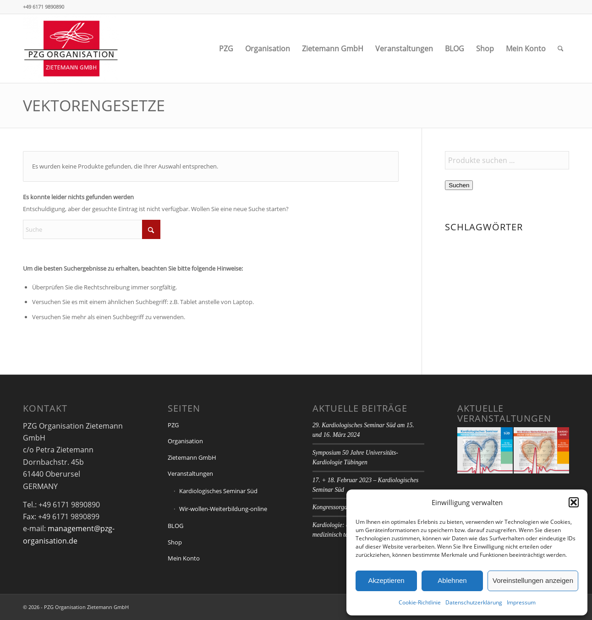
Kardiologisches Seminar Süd (218, 491)
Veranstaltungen (190, 473)
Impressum (521, 602)
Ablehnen (452, 580)
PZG (173, 425)
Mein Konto (184, 558)
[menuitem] (226, 48)
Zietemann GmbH (192, 457)
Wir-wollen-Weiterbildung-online (223, 509)
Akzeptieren (386, 580)
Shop (175, 542)
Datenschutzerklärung (473, 602)
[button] (573, 502)
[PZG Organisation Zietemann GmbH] (71, 48)
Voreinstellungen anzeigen (533, 580)
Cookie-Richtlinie (420, 602)
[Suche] (561, 48)
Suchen (459, 185)
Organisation (185, 441)
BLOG (175, 526)
